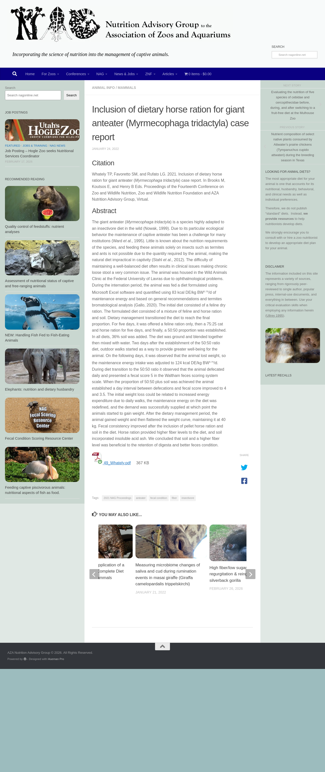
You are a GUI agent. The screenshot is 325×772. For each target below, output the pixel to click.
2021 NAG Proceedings (117, 497)
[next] (250, 574)
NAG (100, 74)
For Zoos (49, 74)
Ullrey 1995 (274, 315)
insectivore (188, 497)
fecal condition (158, 497)
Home (30, 74)
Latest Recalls (278, 375)
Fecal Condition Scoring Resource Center (39, 438)
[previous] (94, 574)
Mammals (127, 88)
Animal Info (103, 88)
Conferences (76, 74)
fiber (174, 497)
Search (10, 88)
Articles (168, 74)
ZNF (148, 74)
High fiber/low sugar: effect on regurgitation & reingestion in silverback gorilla (237, 574)
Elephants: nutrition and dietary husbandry (39, 389)
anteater (141, 497)
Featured (12, 145)
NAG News (57, 145)
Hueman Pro (56, 658)
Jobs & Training (35, 145)
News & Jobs (124, 74)
